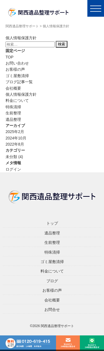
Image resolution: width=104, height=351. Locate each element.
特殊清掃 (13, 107)
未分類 (11, 156)
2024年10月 (16, 138)
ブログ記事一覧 (19, 82)
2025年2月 (15, 131)
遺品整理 (13, 119)
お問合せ (52, 309)
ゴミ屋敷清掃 (17, 75)
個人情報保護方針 (21, 94)
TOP (10, 57)
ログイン (13, 169)
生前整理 (13, 113)
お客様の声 (15, 69)
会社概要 (13, 88)
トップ (52, 223)
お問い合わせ (17, 63)
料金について (17, 100)
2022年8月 (15, 144)
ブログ (52, 281)
